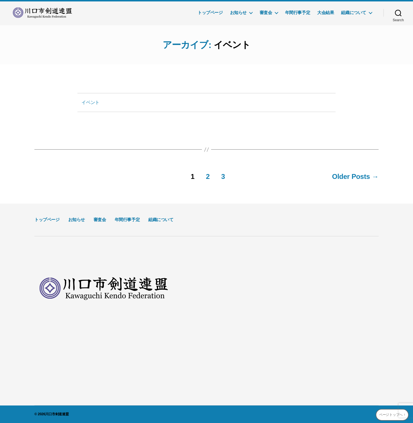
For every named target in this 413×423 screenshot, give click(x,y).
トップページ (210, 12)
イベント (90, 102)
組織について (353, 12)
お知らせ (238, 12)
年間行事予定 (297, 12)
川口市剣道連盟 (57, 414)
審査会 (266, 12)
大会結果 (325, 12)
